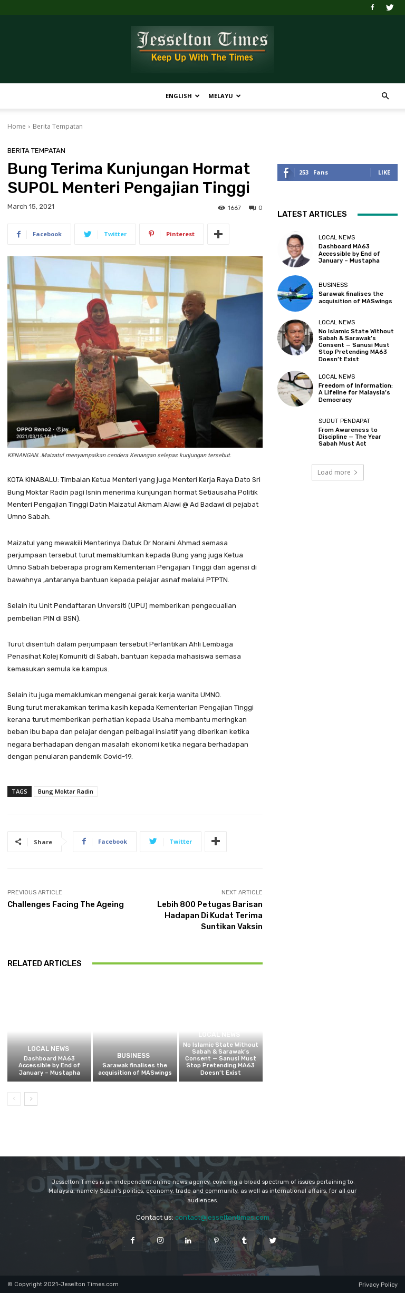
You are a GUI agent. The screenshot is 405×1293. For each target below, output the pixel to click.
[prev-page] (14, 1099)
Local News (48, 1049)
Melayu (224, 96)
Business (133, 1056)
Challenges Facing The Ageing (65, 904)
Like (384, 172)
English (183, 96)
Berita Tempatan (58, 126)
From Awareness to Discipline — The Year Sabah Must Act (350, 437)
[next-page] (30, 1099)
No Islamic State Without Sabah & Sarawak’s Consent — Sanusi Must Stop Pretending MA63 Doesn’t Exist (220, 1058)
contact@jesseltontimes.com (222, 1217)
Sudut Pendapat (344, 421)
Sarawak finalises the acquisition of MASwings (135, 1069)
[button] (385, 96)
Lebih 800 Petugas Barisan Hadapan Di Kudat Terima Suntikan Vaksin (210, 915)
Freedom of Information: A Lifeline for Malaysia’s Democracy (356, 392)
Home (16, 126)
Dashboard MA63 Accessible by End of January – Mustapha (49, 1065)
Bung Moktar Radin (65, 791)
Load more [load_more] (337, 472)
